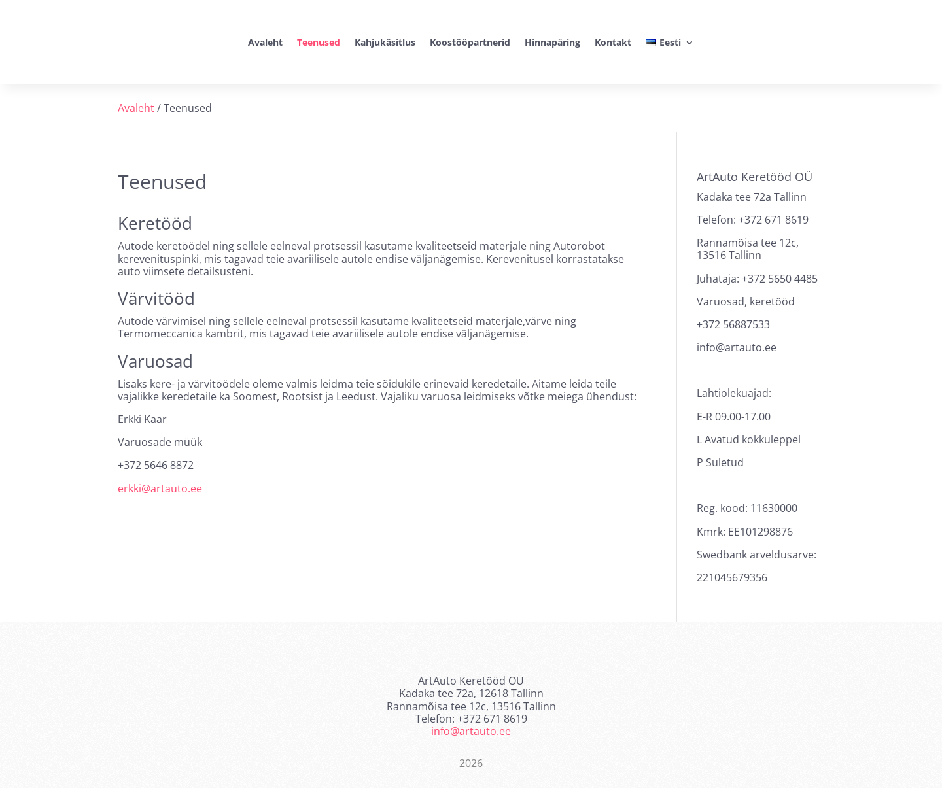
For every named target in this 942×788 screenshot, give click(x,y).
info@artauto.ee (471, 731)
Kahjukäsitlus (385, 42)
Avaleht (265, 42)
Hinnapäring (552, 42)
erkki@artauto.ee (160, 488)
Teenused (318, 42)
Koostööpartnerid (470, 42)
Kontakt (613, 42)
